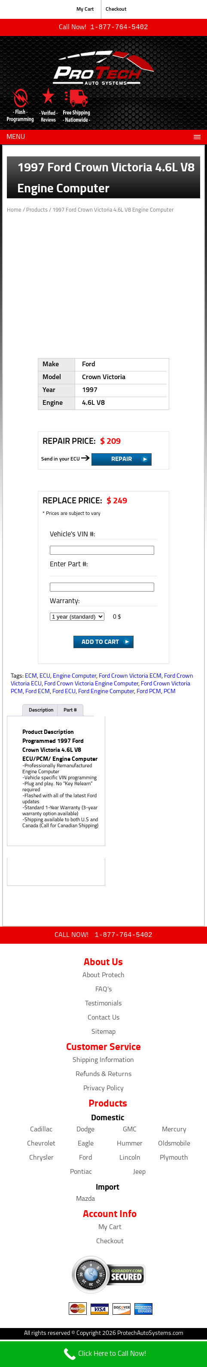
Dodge (85, 1131)
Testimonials (103, 1005)
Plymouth (174, 1159)
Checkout (116, 9)
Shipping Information (103, 1062)
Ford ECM (37, 692)
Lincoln (129, 1159)
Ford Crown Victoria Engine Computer (91, 685)
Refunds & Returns (103, 1076)
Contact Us (103, 1019)
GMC (130, 1131)
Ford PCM (149, 692)
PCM (170, 692)
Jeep (139, 1173)
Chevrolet (41, 1145)
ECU (45, 677)
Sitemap (103, 1033)
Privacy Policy (103, 1090)
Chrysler (41, 1159)
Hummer (130, 1145)
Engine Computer (74, 677)
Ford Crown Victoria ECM (130, 677)
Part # (70, 711)
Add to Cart (100, 642)
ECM (31, 677)
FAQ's (103, 991)
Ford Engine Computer (106, 692)
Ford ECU (64, 692)
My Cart (85, 9)
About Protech (103, 977)
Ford (85, 1159)
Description (41, 711)
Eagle (86, 1145)
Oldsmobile (174, 1145)
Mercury (174, 1131)
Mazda (85, 1200)
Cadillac (41, 1131)
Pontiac (81, 1173)
